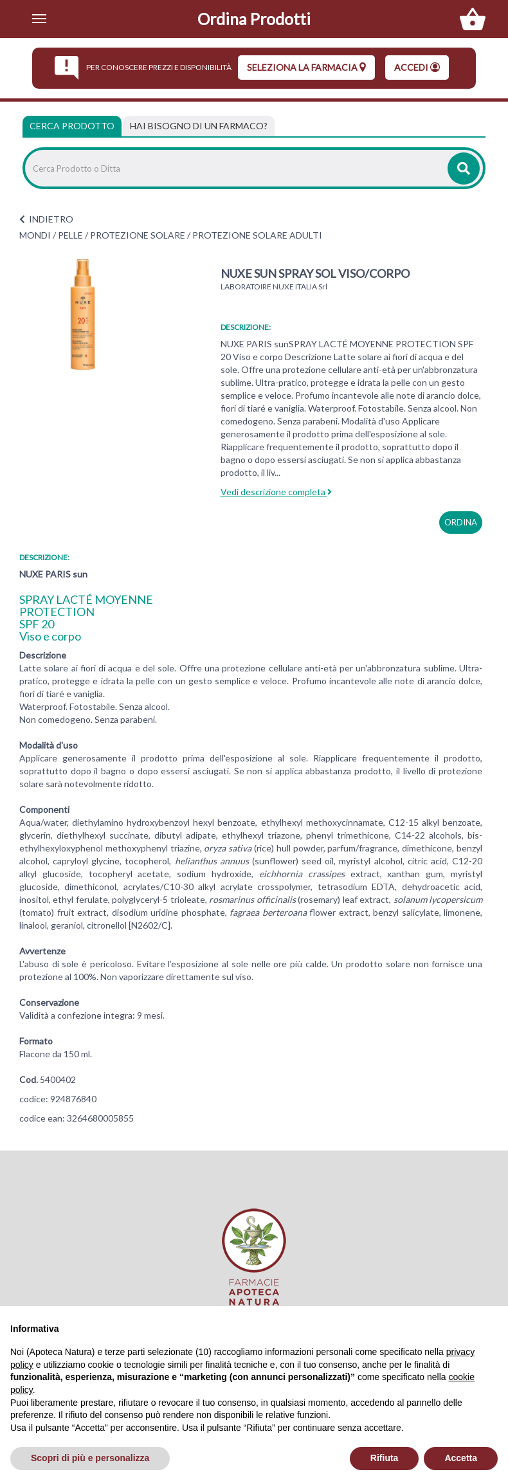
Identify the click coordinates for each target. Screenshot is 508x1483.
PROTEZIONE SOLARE (137, 235)
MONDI (35, 235)
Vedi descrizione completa (276, 491)
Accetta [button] (460, 1458)
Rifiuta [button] (384, 1458)
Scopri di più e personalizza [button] (90, 1458)
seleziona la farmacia (306, 67)
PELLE (70, 235)
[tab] (199, 126)
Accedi (417, 67)
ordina (460, 522)
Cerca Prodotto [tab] (72, 125)
